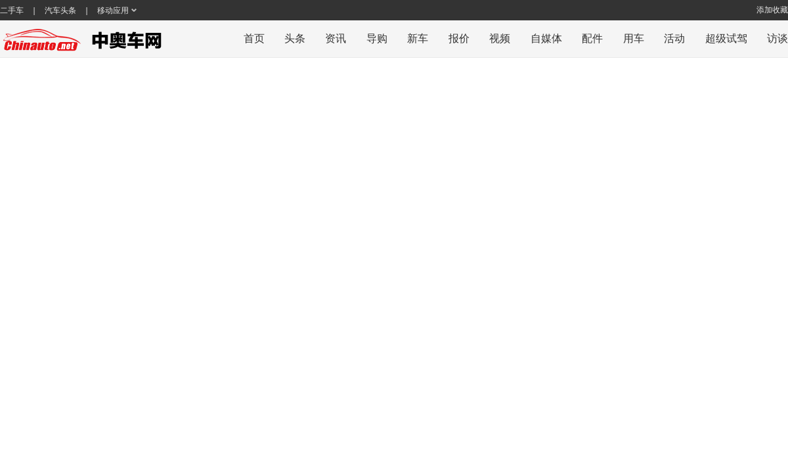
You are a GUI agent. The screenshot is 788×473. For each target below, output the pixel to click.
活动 (674, 38)
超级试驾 (726, 38)
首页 (254, 38)
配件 (592, 38)
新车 (417, 38)
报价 (459, 38)
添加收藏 (772, 9)
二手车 (12, 10)
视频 (499, 38)
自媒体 (546, 38)
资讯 (335, 38)
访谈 (777, 38)
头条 (294, 38)
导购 (376, 38)
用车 (633, 38)
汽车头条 (60, 10)
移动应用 (113, 10)
